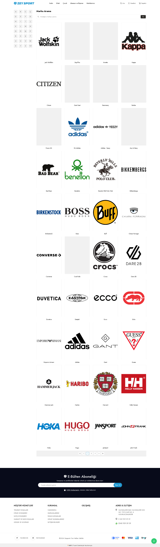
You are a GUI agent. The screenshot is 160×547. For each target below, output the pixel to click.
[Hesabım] (132, 3)
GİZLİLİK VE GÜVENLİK (21, 522)
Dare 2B (133, 277)
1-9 (30, 46)
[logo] (29, 3)
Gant (105, 362)
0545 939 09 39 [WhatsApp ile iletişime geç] (124, 523)
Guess (134, 362)
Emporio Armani (49, 362)
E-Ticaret (74, 545)
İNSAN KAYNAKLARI (54, 516)
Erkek (58, 3)
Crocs (105, 277)
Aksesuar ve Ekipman (76, 3)
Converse (49, 277)
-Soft (69, 545)
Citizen (49, 105)
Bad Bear (49, 191)
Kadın (51, 3)
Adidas (77, 362)
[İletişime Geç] (154, 541)
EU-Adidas (77, 148)
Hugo (77, 448)
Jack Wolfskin (49, 62)
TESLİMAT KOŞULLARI (21, 510)
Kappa (134, 62)
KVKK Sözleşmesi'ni (73, 490)
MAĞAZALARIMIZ (53, 513)
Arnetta (105, 62)
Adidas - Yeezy (105, 148)
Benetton (77, 191)
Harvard (105, 405)
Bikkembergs (134, 191)
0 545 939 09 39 (124, 519)
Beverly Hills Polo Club (105, 191)
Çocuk (65, 3)
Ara (143, 17)
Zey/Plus (77, 62)
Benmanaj (105, 105)
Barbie (134, 105)
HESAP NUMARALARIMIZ (56, 519)
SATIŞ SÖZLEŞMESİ (20, 516)
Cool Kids (77, 277)
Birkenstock (48, 234)
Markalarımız (91, 3)
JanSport (105, 448)
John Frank (133, 448)
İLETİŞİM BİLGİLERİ (54, 522)
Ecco (105, 319)
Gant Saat (77, 105)
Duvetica (49, 319)
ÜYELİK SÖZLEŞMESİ (20, 513)
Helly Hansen (134, 405)
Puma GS (49, 148)
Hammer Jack (49, 405)
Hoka (49, 448)
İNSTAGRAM (37, 538)
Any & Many (134, 148)
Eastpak (77, 319)
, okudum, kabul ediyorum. (80, 490)
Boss (77, 234)
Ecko (133, 319)
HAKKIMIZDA (52, 510)
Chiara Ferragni (134, 234)
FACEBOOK (21, 538)
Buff (105, 234)
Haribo (77, 405)
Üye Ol (117, 485)
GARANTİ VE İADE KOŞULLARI (24, 519)
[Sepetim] (142, 3)
